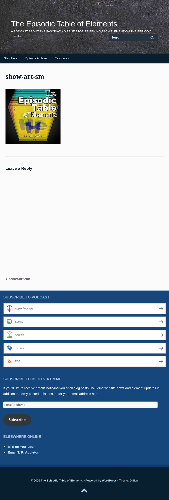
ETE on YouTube (21, 446)
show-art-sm (19, 279)
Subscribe (17, 420)
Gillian (133, 480)
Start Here (11, 58)
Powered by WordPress (101, 480)
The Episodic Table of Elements (64, 24)
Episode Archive (36, 58)
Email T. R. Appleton (23, 452)
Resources (62, 58)
